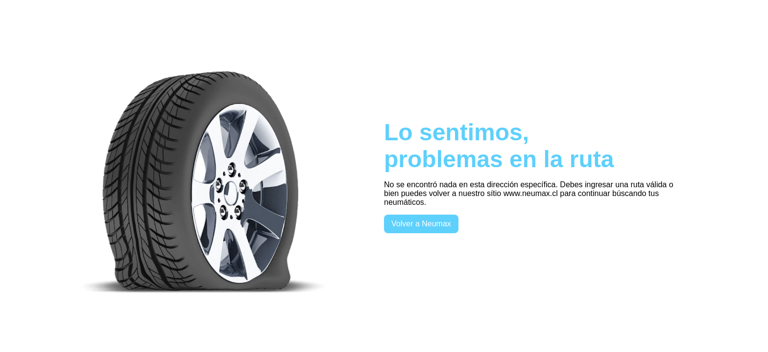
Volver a (421, 224)
